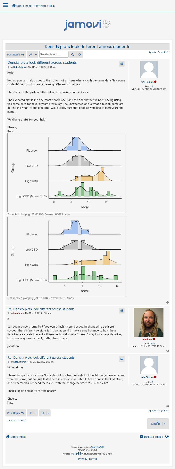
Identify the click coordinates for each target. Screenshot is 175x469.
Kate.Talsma (147, 82)
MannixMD (97, 447)
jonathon (147, 339)
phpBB (77, 453)
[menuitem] (151, 437)
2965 (152, 343)
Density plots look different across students (87, 46)
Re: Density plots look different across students (41, 309)
